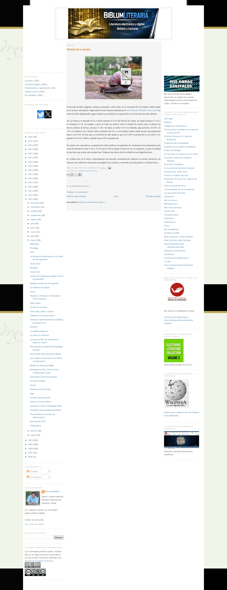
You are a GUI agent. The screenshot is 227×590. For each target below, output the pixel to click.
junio (33, 228)
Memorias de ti (171, 204)
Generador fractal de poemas (43, 377)
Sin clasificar (31, 95)
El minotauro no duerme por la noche (181, 154)
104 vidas (168, 118)
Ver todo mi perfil (35, 524)
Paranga (34, 248)
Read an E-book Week (40, 401)
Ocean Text (169, 211)
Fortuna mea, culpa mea (175, 171)
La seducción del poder (175, 193)
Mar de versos (170, 200)
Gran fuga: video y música (42, 311)
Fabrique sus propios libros (42, 315)
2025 (30, 141)
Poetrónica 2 (170, 222)
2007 (30, 452)
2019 (30, 166)
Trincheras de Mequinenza (176, 258)
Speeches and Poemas (175, 250)
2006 (30, 457)
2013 (30, 191)
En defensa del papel (39, 287)
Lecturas (29, 80)
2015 (30, 182)
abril (33, 236)
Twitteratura (35, 425)
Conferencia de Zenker (40, 389)
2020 (30, 162)
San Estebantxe (171, 229)
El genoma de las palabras (176, 143)
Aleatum (168, 122)
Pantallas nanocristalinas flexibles (45, 410)
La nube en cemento (39, 335)
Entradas (32, 471)
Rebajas (34, 267)
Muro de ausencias (173, 207)
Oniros (33, 385)
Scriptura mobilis (171, 233)
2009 (30, 444)
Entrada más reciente (76, 196)
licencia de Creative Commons (39, 561)
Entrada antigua (153, 196)
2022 (30, 153)
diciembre (35, 203)
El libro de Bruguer (172, 150)
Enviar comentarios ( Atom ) (92, 202)
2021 (30, 157)
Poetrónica (169, 218)
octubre (34, 211)
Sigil (32, 393)
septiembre (36, 215)
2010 (30, 440)
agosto (34, 219)
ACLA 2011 (35, 263)
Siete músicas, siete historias (177, 240)
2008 (30, 448)
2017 (30, 174)
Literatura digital (32, 84)
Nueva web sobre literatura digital (45, 354)
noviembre (36, 207)
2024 (30, 145)
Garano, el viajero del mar (176, 175)
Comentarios (34, 477)
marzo (34, 240)
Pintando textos (171, 215)
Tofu (32, 252)
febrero (34, 431)
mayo (33, 232)
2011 (30, 199)
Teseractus (169, 254)
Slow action (35, 303)
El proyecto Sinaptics (173, 164)
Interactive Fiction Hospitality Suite (46, 406)
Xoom (32, 291)
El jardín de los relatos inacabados (180, 147)
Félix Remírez (52, 491)
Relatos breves (32, 91)
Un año (167, 261)
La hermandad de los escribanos (179, 189)
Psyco (167, 225)
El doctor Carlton (37, 381)
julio (33, 223)
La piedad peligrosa (39, 331)
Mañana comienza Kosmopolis (44, 283)
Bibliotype (34, 244)
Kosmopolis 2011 (38, 421)
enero (33, 435)
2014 (30, 186)
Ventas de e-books (38, 307)
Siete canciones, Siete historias (178, 236)
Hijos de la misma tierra (175, 185)
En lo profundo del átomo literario (179, 168)
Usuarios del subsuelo (40, 397)
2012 (30, 195)
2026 (30, 137)
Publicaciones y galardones (38, 88)
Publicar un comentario (77, 192)
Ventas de (79, 49)
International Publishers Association (142, 110)
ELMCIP (34, 327)
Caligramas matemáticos (175, 126)
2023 (30, 149)
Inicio (116, 196)
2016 (30, 178)
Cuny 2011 (35, 272)
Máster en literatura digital (42, 365)
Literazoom (169, 196)
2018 (30, 170)
